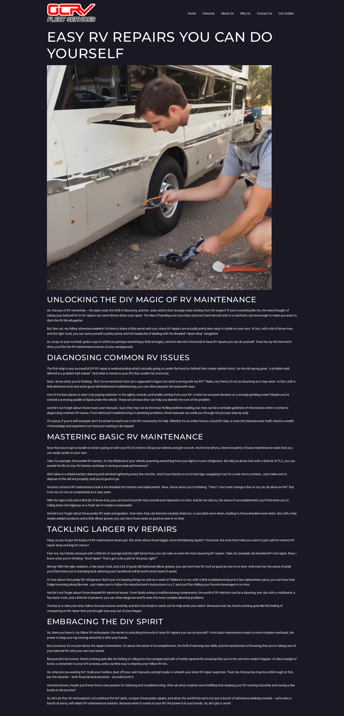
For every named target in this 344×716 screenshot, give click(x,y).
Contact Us (264, 13)
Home (192, 13)
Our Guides (286, 13)
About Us (227, 13)
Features (208, 13)
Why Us (245, 13)
